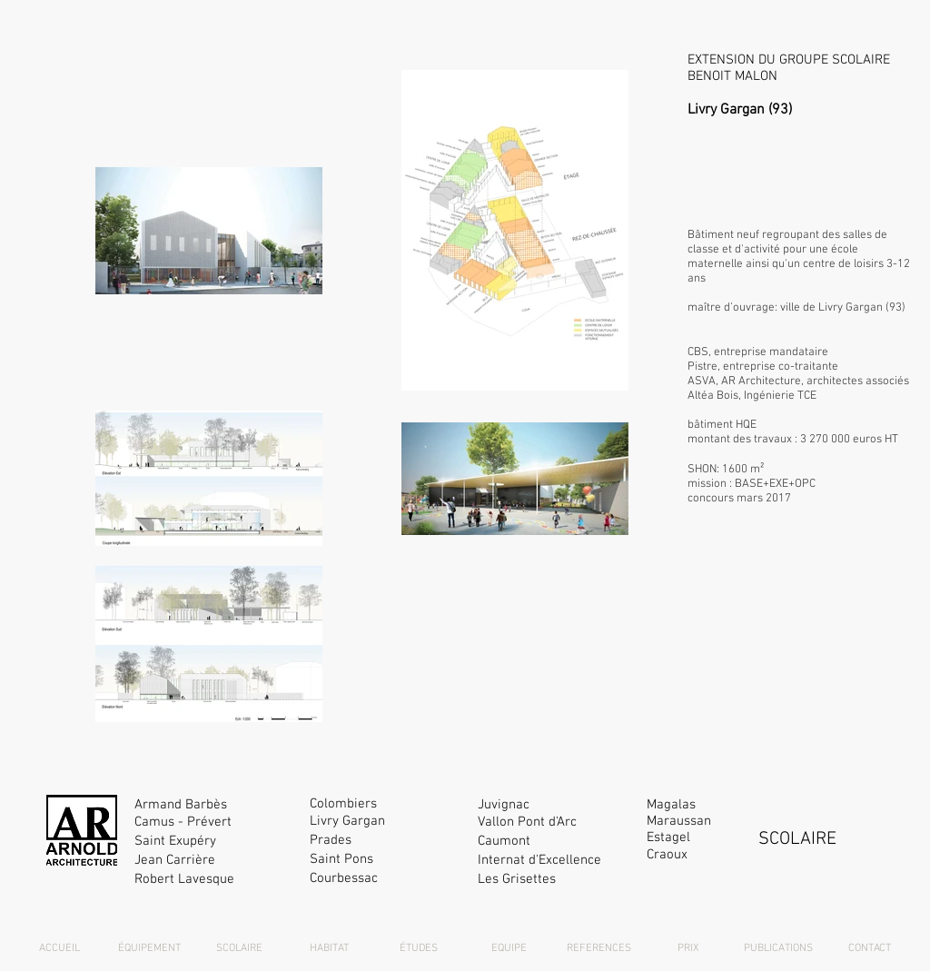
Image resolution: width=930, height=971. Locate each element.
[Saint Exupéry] (213, 841)
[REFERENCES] (598, 948)
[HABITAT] (329, 948)
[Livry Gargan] (388, 821)
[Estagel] (725, 837)
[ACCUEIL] (59, 948)
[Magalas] (725, 805)
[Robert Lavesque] (213, 879)
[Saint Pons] (388, 859)
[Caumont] (556, 841)
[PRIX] (688, 948)
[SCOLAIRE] (239, 948)
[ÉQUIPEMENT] (149, 948)
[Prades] (388, 840)
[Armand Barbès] (213, 805)
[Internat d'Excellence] (556, 860)
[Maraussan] (725, 821)
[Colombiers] (388, 804)
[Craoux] (725, 855)
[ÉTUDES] (419, 948)
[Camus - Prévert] (213, 822)
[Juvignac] (556, 805)
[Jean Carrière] (213, 860)
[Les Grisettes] (556, 879)
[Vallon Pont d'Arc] (556, 822)
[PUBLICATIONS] (778, 948)
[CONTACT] (869, 948)
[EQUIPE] (508, 948)
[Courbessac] (388, 878)
